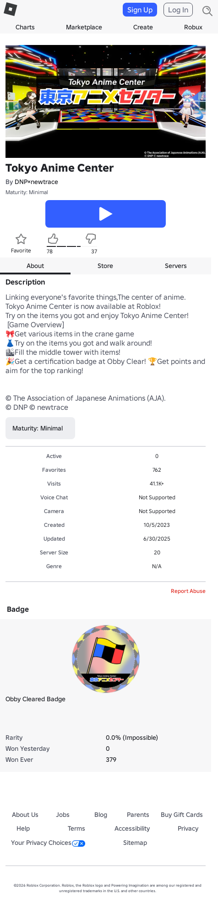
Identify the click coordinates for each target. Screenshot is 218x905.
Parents (138, 814)
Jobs (63, 814)
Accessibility (132, 828)
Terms (76, 828)
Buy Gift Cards (182, 814)
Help (23, 828)
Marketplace (84, 27)
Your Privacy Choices (48, 842)
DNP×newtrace (36, 182)
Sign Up (140, 9)
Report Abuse (188, 590)
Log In (178, 9)
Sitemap (135, 842)
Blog (100, 814)
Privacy (188, 828)
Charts (25, 27)
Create (143, 27)
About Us (25, 814)
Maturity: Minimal (26, 192)
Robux (193, 27)
